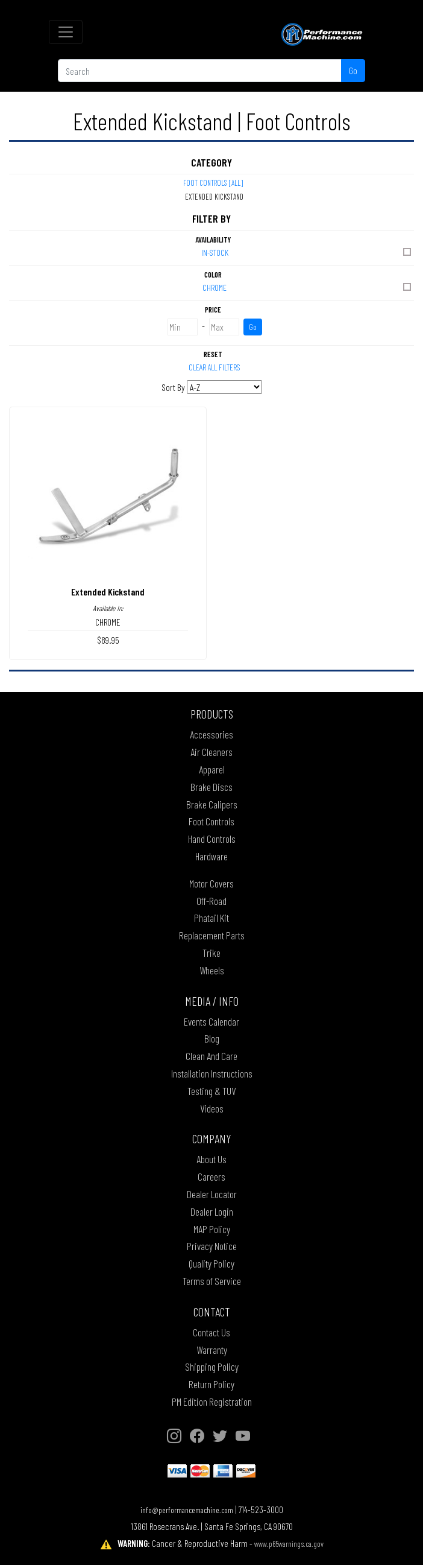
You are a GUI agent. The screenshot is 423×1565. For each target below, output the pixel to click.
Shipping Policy (212, 1366)
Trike (211, 953)
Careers (211, 1176)
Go (353, 70)
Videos (212, 1108)
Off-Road (211, 901)
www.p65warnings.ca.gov (289, 1543)
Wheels (211, 970)
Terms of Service (212, 1281)
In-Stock (307, 252)
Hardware (211, 856)
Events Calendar (211, 1021)
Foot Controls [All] (213, 183)
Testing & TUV (211, 1091)
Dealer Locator (212, 1194)
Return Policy (211, 1384)
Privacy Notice (212, 1246)
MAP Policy (211, 1229)
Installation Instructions (211, 1073)
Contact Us (211, 1332)
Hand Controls (212, 839)
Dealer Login (211, 1211)
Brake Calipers (211, 804)
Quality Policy (211, 1263)
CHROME (307, 287)
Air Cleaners (211, 752)
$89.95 (108, 640)
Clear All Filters (214, 367)
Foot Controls (211, 821)
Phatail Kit (211, 918)
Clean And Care (211, 1056)
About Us (211, 1159)
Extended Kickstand (108, 591)
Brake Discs (211, 787)
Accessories (211, 734)
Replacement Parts (212, 935)
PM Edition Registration (212, 1401)
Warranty (211, 1350)
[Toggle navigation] (66, 32)
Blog (211, 1038)
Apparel (212, 769)
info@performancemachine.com (186, 1510)
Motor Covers (211, 883)
